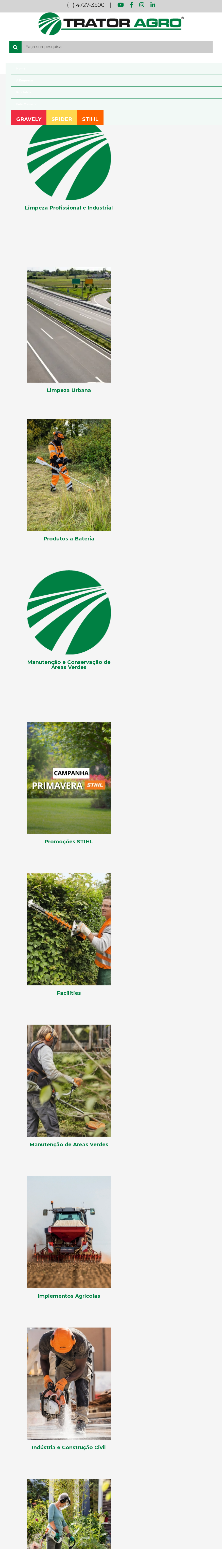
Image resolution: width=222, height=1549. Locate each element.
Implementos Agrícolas (26, 1380)
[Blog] (111, 1297)
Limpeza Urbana (19, 1413)
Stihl (8, 1509)
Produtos (18, 92)
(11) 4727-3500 (86, 5)
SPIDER (59, 119)
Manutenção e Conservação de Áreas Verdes (45, 1429)
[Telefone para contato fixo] (111, 1347)
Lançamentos (16, 1396)
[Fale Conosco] (111, 1289)
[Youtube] (11, 1335)
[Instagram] (34, 1335)
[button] (44, 1215)
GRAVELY (23, 119)
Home (15, 68)
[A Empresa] (111, 1280)
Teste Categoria (18, 1470)
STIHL (95, 119)
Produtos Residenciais (24, 1445)
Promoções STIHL (21, 1453)
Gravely (10, 1492)
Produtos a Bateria (21, 1437)
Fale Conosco (21, 104)
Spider (10, 1501)
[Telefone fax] (111, 1362)
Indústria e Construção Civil (29, 1388)
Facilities (11, 1372)
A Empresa (19, 80)
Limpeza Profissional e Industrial (34, 1404)
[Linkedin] (46, 1335)
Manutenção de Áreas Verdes (30, 1421)
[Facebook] (23, 1335)
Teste (9, 1461)
